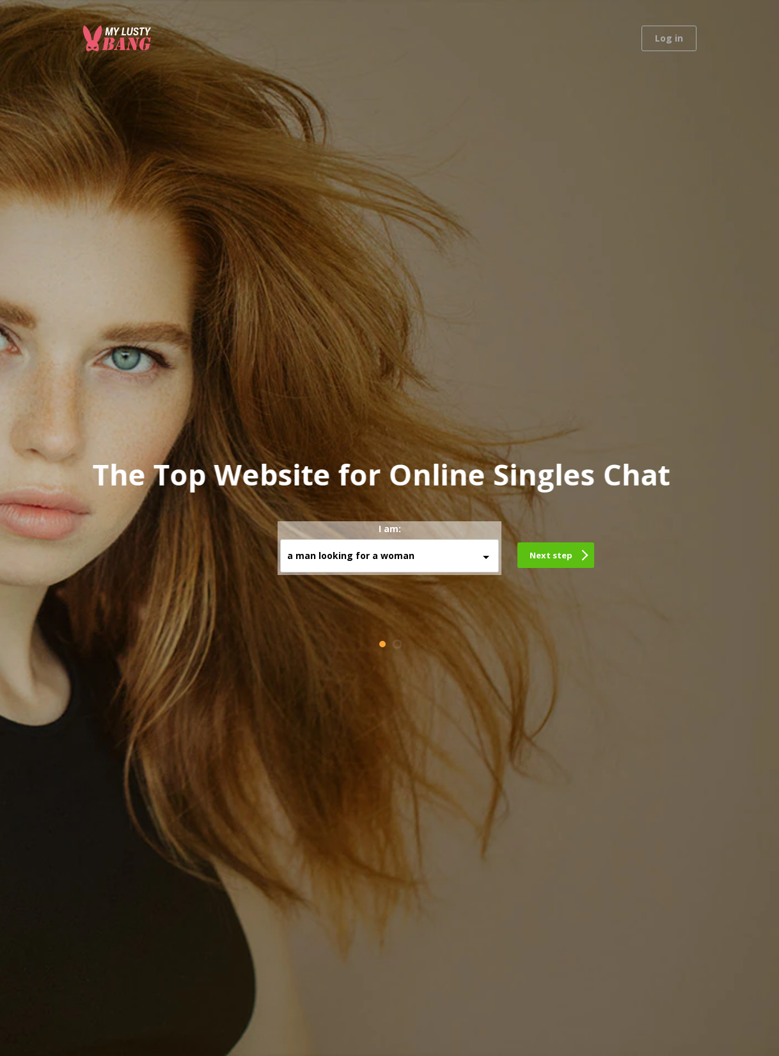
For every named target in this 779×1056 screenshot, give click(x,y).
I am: (390, 529)
